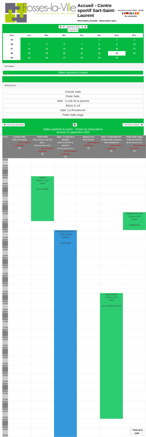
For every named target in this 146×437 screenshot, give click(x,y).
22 (99, 53)
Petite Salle (42, 137)
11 (29, 49)
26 (47, 58)
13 (64, 49)
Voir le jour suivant (133, 125)
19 (47, 53)
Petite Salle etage (134, 137)
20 (64, 53)
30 (117, 58)
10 (134, 44)
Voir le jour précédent (13, 125)
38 (12, 53)
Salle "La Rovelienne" (111, 137)
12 (47, 49)
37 (12, 49)
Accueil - (96, 10)
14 (82, 49)
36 (12, 44)
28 (82, 58)
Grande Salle (19, 137)
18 (29, 53)
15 (99, 49)
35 (12, 40)
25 (29, 58)
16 (117, 49)
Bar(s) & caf (88, 137)
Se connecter (130, 16)
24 (134, 53)
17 (134, 49)
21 (82, 53)
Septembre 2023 (73, 27)
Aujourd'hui (73, 30)
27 (64, 58)
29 (99, 58)
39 (12, 58)
